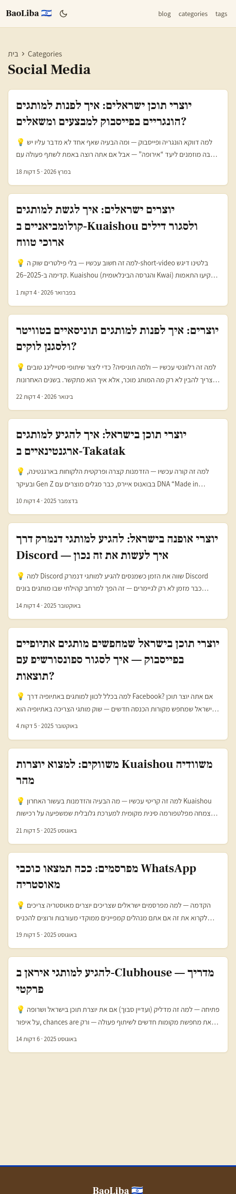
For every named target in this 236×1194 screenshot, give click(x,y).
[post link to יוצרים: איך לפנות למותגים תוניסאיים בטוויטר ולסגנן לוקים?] (118, 362)
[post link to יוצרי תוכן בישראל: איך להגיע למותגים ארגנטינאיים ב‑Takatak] (118, 466)
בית (13, 54)
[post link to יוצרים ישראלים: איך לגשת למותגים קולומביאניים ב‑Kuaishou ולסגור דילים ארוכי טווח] (118, 250)
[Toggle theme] (63, 13)
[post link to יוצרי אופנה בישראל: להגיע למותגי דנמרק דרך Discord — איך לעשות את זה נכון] (118, 570)
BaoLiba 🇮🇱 (29, 13)
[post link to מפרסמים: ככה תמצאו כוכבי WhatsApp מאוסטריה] (118, 900)
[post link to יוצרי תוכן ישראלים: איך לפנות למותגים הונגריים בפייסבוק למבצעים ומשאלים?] (118, 137)
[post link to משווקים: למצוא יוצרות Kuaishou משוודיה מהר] (118, 796)
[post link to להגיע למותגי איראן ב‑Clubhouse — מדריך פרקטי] (118, 1004)
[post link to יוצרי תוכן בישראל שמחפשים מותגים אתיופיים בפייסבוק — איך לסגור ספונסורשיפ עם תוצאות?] (118, 684)
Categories (45, 54)
